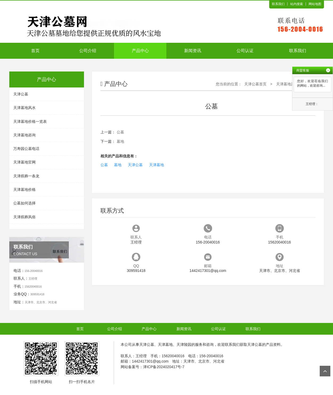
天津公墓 (20, 94)
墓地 (120, 141)
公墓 (120, 132)
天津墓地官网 (24, 162)
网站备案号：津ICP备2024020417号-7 (152, 367)
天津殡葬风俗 (24, 217)
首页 (35, 50)
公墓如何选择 (24, 203)
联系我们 (278, 4)
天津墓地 (156, 165)
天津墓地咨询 (24, 135)
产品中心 (140, 50)
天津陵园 (183, 344)
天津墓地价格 (24, 189)
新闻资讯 (192, 50)
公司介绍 (87, 50)
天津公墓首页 (255, 84)
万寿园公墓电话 (26, 148)
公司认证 (245, 50)
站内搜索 (296, 4)
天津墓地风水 (24, 108)
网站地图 (315, 4)
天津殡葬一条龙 (26, 176)
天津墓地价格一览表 (30, 121)
